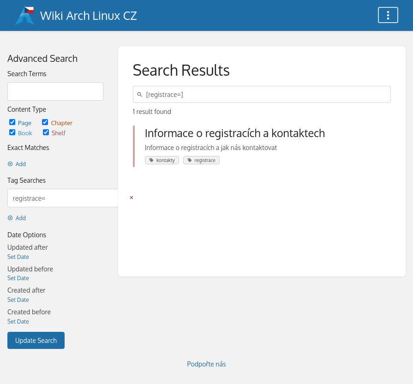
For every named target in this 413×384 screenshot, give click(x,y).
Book (21, 133)
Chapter (57, 122)
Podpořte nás (206, 364)
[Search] (141, 94)
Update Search (36, 340)
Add (16, 164)
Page (21, 122)
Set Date (18, 256)
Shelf (54, 133)
